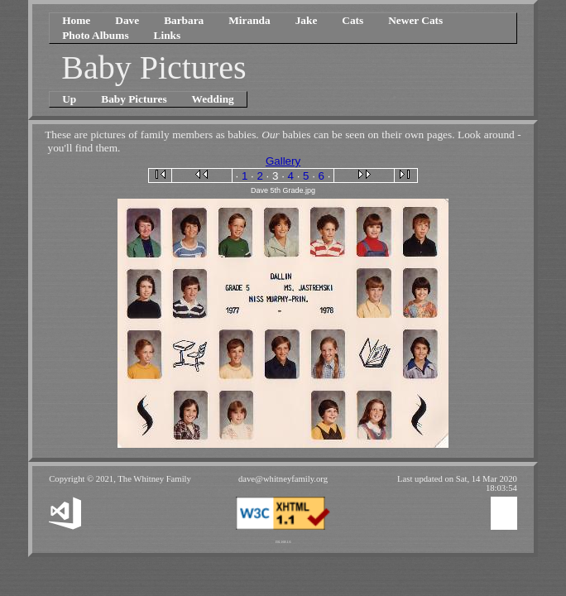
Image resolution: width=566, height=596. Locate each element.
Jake (306, 20)
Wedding (213, 99)
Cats (352, 20)
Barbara (184, 20)
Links (167, 35)
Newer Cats (415, 20)
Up (69, 99)
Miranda (249, 20)
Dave (127, 20)
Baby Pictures (133, 99)
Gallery (283, 161)
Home (76, 20)
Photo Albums (95, 35)
